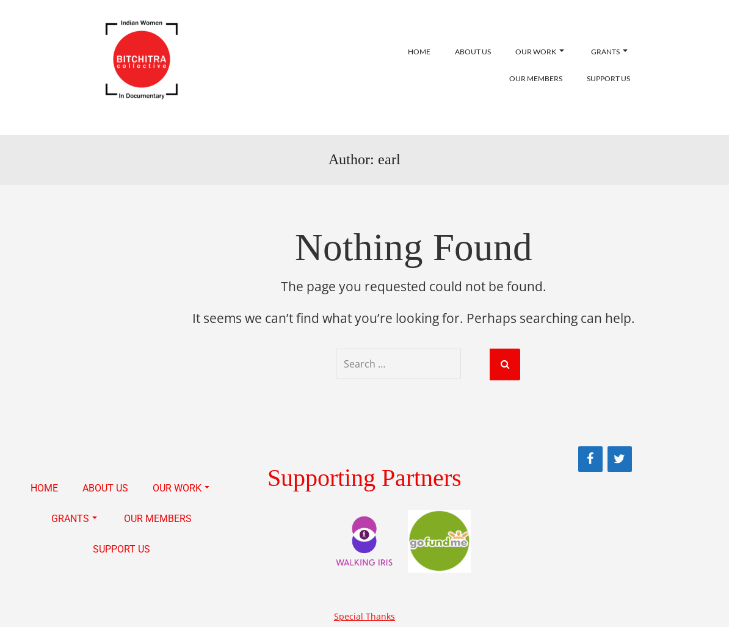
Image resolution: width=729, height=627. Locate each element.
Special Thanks (364, 615)
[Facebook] (590, 458)
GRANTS (609, 51)
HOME (419, 51)
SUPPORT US (608, 78)
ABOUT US (473, 51)
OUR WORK (539, 51)
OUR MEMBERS (535, 78)
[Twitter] (620, 458)
